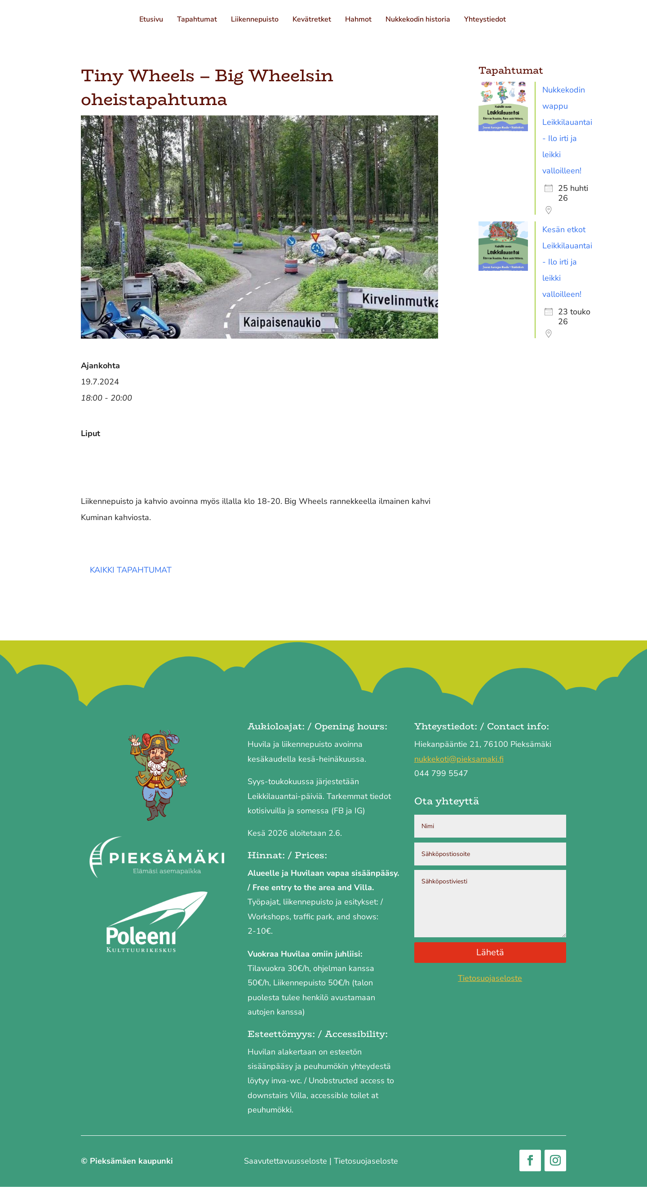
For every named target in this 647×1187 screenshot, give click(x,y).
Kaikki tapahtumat (131, 570)
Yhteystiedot (486, 20)
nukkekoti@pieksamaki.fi (459, 759)
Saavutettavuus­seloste (285, 1161)
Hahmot (359, 20)
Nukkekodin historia (419, 20)
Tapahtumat (198, 20)
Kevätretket (312, 20)
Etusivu (152, 20)
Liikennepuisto (255, 20)
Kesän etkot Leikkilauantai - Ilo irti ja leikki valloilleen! (567, 262)
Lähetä (490, 952)
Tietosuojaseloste (490, 978)
